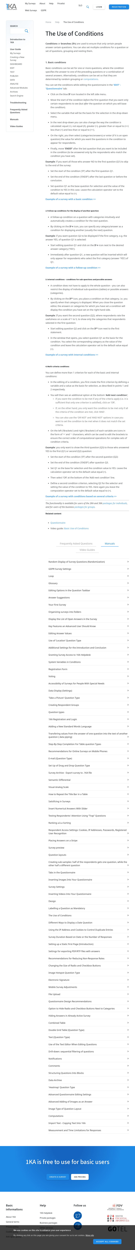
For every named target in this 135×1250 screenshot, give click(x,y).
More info (90, 1235)
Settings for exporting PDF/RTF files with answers (74, 951)
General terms (12, 1221)
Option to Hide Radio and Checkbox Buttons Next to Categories (81, 1008)
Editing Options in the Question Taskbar (69, 590)
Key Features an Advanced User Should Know (72, 626)
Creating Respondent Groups (63, 704)
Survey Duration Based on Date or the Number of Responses (80, 936)
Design (52, 901)
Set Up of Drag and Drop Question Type (69, 765)
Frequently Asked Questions (18, 111)
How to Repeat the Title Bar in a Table (68, 794)
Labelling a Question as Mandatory (66, 908)
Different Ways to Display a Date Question (70, 922)
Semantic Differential (59, 779)
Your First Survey (57, 604)
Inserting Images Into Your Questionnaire (70, 879)
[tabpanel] (87, 846)
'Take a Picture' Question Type (64, 697)
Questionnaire (57, 522)
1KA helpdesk (46, 1213)
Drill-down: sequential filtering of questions (71, 1051)
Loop (51, 576)
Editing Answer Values (60, 633)
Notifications (55, 1058)
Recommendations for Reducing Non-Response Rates (76, 958)
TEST (12, 72)
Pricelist (61, 3)
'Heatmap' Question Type (61, 1087)
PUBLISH (14, 76)
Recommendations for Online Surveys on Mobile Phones (77, 751)
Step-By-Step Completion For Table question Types (74, 744)
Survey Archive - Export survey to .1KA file (70, 772)
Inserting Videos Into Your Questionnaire (69, 893)
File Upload (54, 994)
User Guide (15, 49)
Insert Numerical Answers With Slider (67, 808)
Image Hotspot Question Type (64, 972)
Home (48, 22)
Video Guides (16, 126)
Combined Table (56, 1022)
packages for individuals (115, 503)
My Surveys (30, 3)
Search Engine (16, 95)
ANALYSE (14, 83)
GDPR (43, 10)
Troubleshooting (18, 102)
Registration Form (57, 669)
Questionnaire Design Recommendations (69, 1001)
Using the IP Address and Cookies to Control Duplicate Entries (80, 929)
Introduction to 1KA (17, 41)
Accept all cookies (106, 1241)
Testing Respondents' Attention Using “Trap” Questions (77, 815)
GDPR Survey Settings (59, 568)
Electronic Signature (58, 979)
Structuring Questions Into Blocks (66, 1072)
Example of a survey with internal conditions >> (71, 354)
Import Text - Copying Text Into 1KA (66, 1123)
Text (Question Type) (59, 1037)
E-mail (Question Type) (60, 758)
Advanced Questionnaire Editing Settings (69, 1094)
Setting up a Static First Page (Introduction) (70, 944)
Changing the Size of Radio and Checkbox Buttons (74, 965)
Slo (80, 5)
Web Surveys (31, 10)
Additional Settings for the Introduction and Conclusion (77, 647)
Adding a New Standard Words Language (69, 726)
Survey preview (56, 847)
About (42, 3)
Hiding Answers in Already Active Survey (69, 1015)
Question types (56, 712)
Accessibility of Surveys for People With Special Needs (76, 683)
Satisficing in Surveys (59, 801)
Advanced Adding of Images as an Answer (70, 1101)
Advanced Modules (19, 87)
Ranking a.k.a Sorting (59, 822)
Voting (51, 676)
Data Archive (55, 1080)
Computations (55, 1115)
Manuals (14, 119)
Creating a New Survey (17, 58)
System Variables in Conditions (64, 661)
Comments (54, 1065)
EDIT (12, 68)
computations (90, 79)
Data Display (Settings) (60, 690)
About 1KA (11, 1217)
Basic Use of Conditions (76, 528)
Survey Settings (56, 886)
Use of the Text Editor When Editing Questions (72, 1044)
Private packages (48, 1218)
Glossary (53, 583)
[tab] (76, 544)
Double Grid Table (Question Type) (66, 1030)
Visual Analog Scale (58, 787)
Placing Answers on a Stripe (62, 840)
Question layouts (57, 854)
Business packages (48, 1222)
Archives (14, 91)
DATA (12, 80)
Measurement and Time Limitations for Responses (74, 1130)
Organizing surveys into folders (64, 611)
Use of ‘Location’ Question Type (64, 640)
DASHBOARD (16, 64)
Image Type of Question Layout (64, 1108)
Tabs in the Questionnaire (61, 872)
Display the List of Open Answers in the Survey (72, 619)
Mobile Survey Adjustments (62, 987)
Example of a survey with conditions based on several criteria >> (81, 496)
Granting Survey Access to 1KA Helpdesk (69, 654)
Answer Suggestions (59, 597)
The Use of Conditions (59, 915)
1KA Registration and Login (62, 719)
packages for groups (85, 506)
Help (51, 3)
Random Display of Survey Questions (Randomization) (76, 561)
